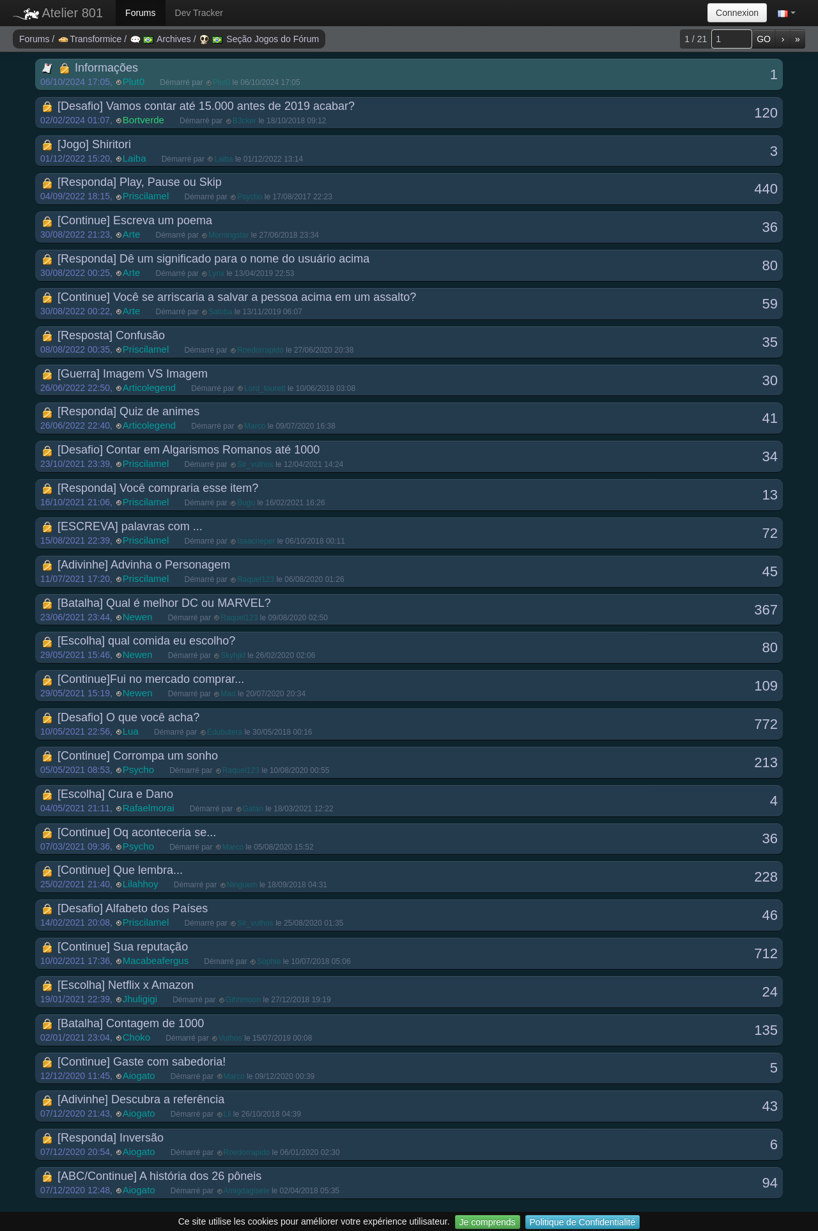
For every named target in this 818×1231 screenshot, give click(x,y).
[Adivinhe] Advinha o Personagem (136, 564)
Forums (140, 13)
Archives (162, 39)
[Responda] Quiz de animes (120, 411)
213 (766, 762)
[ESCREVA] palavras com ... (122, 526)
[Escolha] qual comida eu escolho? (138, 640)
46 (770, 915)
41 (770, 418)
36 (770, 227)
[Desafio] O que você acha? (120, 717)
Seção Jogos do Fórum (259, 39)
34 (770, 456)
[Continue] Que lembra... (112, 870)
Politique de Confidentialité (583, 1222)
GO (764, 39)
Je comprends (487, 1222)
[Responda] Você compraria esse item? (150, 488)
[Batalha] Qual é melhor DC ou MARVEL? (156, 603)
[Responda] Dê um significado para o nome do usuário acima (205, 258)
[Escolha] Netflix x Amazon (118, 985)
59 (770, 304)
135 (766, 1030)
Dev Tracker (199, 13)
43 (770, 1106)
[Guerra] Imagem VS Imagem (125, 373)
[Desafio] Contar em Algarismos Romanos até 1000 (181, 449)
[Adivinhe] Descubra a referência (133, 1099)
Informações (90, 67)
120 (766, 113)
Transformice (91, 39)
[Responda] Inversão (103, 1137)
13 (770, 495)
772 (766, 724)
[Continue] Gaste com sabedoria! (134, 1061)
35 (770, 342)
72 (770, 533)
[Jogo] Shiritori (86, 144)
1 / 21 (695, 39)
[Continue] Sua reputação (115, 946)
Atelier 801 (58, 13)
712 (766, 953)
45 (770, 571)
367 (766, 610)
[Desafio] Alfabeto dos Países (125, 908)
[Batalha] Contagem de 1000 (123, 1023)
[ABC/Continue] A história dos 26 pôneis (151, 1176)
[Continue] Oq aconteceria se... (129, 832)
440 (766, 189)
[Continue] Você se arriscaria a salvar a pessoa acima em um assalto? (229, 297)
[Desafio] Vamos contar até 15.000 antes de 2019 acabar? (198, 106)
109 (766, 686)
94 (770, 1183)
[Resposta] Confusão (103, 335)
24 (770, 992)
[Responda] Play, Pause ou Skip (132, 182)
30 (770, 380)
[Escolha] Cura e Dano (107, 794)
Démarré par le (230, 82)
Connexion (737, 13)
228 (766, 877)
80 (770, 265)
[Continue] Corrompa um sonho (130, 755)
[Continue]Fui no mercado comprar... (143, 679)
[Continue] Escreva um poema (127, 220)
